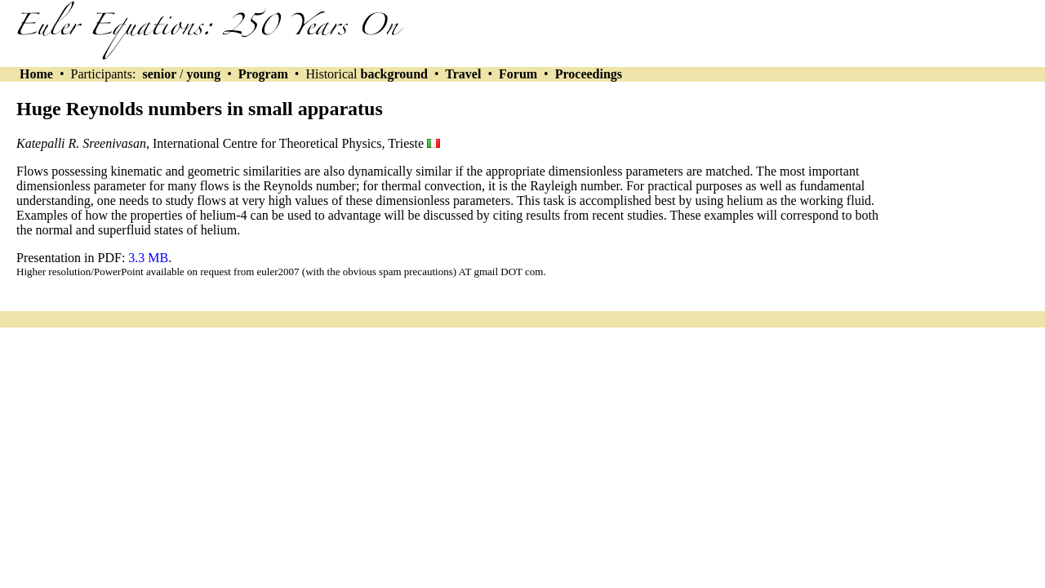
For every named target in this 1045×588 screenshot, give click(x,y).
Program (263, 74)
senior (159, 74)
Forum (518, 74)
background (394, 74)
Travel (463, 74)
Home (36, 74)
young (203, 74)
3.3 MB (148, 258)
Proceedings (588, 74)
